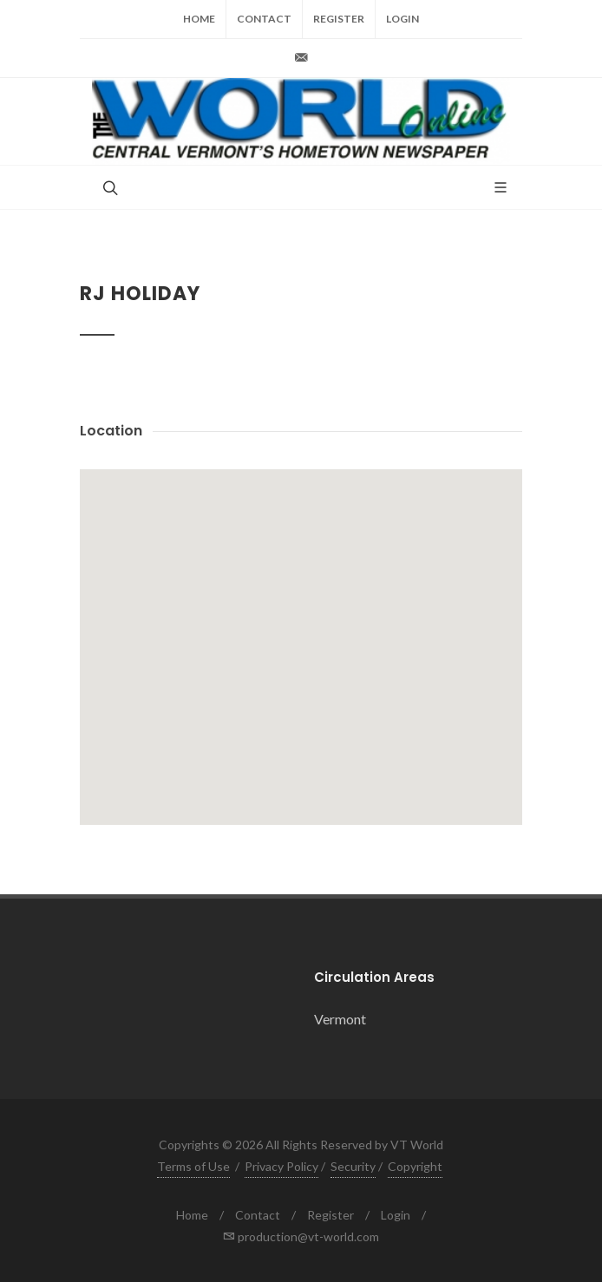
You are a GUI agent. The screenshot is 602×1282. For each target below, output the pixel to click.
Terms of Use (193, 1166)
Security (353, 1166)
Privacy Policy (281, 1166)
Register (338, 18)
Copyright (415, 1166)
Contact (264, 18)
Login (402, 18)
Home (199, 18)
